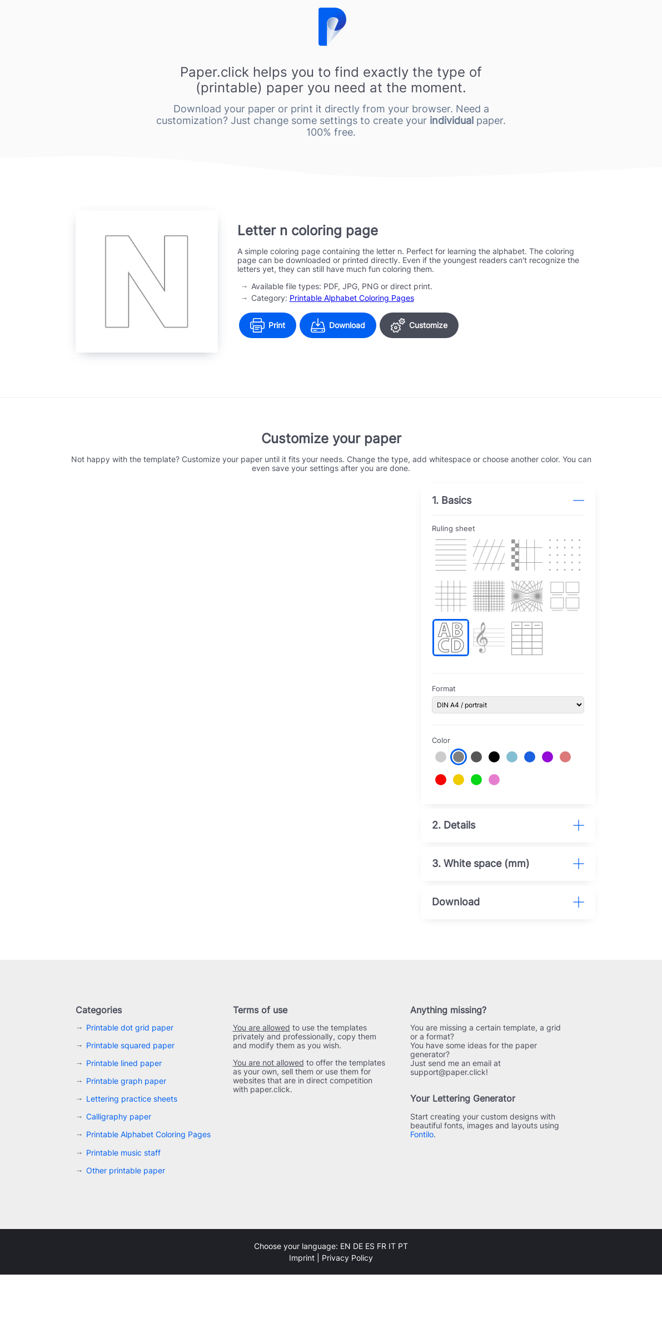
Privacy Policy (347, 1321)
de (358, 1309)
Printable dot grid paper (129, 1091)
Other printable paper (125, 1233)
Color (448, 734)
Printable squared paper (130, 1109)
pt (403, 1309)
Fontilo (422, 1198)
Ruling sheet (460, 528)
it (392, 1309)
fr (381, 1309)
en (345, 1309)
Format (451, 683)
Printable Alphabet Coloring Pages (352, 298)
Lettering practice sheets (131, 1162)
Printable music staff (123, 1216)
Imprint (302, 1321)
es (370, 1309)
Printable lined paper (124, 1127)
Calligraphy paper (118, 1180)
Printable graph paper (126, 1144)
